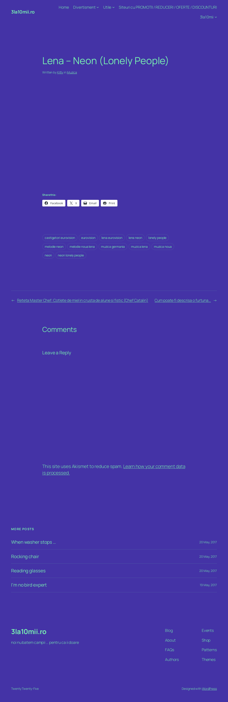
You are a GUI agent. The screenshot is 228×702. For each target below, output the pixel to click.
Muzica (72, 72)
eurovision (88, 238)
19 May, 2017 (208, 585)
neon (48, 255)
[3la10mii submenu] (216, 17)
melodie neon (54, 246)
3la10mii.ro (23, 12)
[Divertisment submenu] (98, 7)
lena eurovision (111, 238)
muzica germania (113, 246)
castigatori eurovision (60, 238)
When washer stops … (33, 542)
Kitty (60, 72)
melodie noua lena (82, 246)
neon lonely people (71, 255)
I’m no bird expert (29, 584)
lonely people (157, 238)
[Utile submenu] (113, 7)
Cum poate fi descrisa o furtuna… (183, 300)
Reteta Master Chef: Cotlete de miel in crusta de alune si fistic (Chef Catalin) (82, 300)
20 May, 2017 (208, 542)
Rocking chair (25, 556)
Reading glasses (28, 570)
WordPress (209, 688)
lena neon (135, 238)
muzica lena (139, 246)
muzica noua (163, 246)
